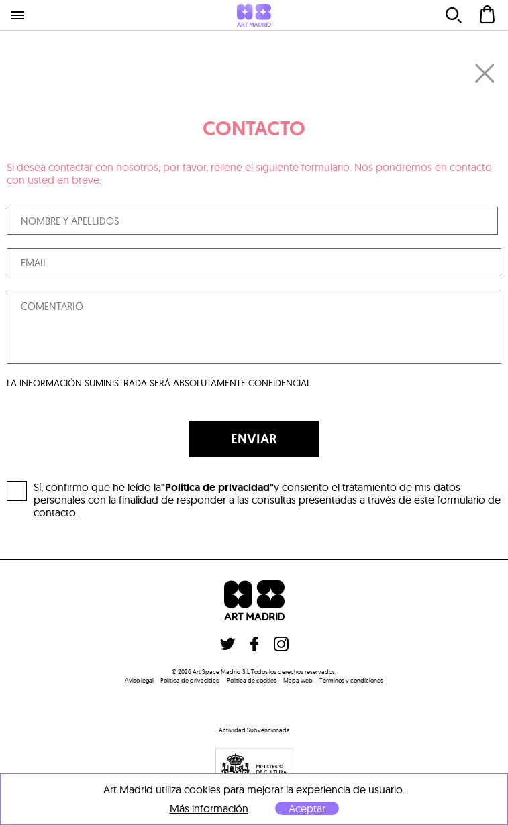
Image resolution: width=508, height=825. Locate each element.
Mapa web (298, 680)
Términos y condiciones (351, 680)
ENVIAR (254, 438)
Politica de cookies (251, 680)
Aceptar (307, 808)
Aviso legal (139, 680)
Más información (209, 808)
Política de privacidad (190, 680)
